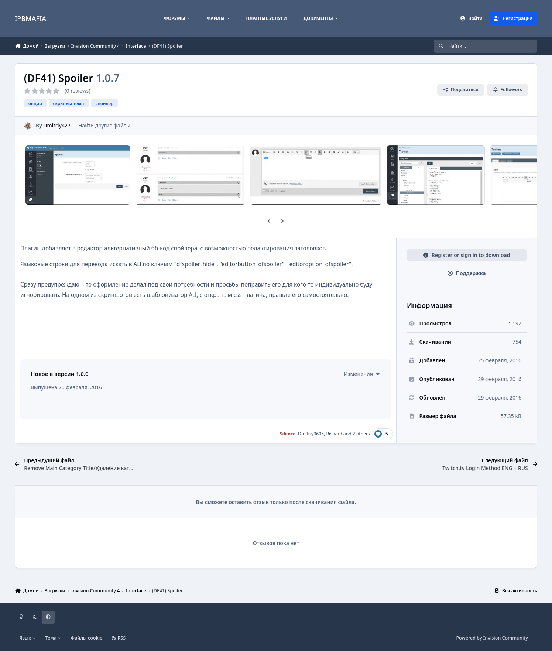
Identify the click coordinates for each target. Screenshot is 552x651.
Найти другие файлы (104, 125)
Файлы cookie (87, 638)
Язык (28, 638)
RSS (119, 638)
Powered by (492, 638)
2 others (361, 434)
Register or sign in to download (466, 254)
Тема (53, 638)
